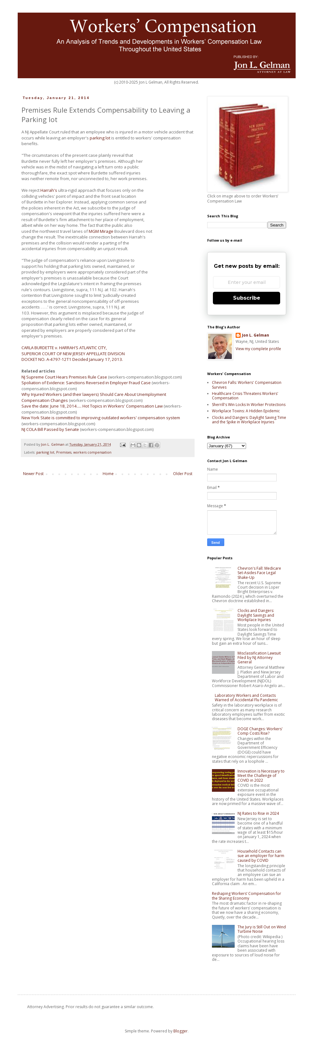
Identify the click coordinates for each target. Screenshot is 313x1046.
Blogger (180, 1031)
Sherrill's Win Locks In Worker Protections (249, 404)
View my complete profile (258, 348)
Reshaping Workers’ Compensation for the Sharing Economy (246, 896)
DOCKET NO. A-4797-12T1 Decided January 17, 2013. (72, 359)
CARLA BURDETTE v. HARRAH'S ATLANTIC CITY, (64, 347)
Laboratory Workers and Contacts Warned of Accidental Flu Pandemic (246, 697)
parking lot (100, 138)
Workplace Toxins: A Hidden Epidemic (246, 411)
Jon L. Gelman (255, 335)
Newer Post (33, 473)
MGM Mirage (101, 231)
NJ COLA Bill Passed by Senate (50, 429)
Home (108, 473)
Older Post (182, 473)
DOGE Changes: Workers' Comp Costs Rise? (260, 731)
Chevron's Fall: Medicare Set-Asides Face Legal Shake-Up (259, 573)
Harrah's (48, 190)
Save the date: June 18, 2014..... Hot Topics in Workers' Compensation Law (92, 406)
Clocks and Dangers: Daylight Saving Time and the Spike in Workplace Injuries (249, 420)
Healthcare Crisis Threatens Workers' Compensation (245, 396)
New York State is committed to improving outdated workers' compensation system (100, 417)
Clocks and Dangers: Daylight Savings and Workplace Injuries (256, 615)
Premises (63, 452)
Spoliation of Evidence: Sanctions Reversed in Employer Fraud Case (86, 382)
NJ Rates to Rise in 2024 (258, 813)
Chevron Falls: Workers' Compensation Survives (246, 385)
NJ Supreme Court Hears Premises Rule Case (64, 377)
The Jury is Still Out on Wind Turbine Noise (262, 929)
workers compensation (92, 452)
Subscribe (246, 298)
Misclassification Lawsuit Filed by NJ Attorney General (259, 657)
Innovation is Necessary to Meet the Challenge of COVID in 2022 (261, 775)
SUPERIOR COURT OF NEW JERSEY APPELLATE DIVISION (73, 353)
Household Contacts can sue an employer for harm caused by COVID (261, 856)
